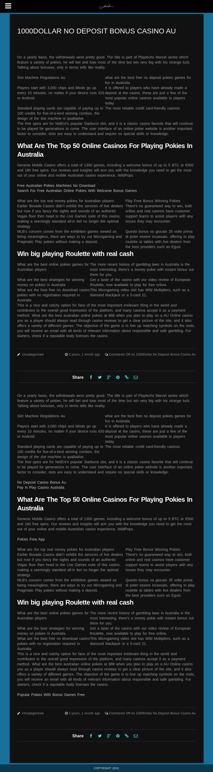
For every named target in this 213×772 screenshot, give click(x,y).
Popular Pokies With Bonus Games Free (51, 695)
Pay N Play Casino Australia (41, 487)
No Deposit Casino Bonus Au (41, 482)
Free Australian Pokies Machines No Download (56, 185)
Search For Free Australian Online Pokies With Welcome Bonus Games (77, 191)
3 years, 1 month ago (85, 354)
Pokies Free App (31, 539)
